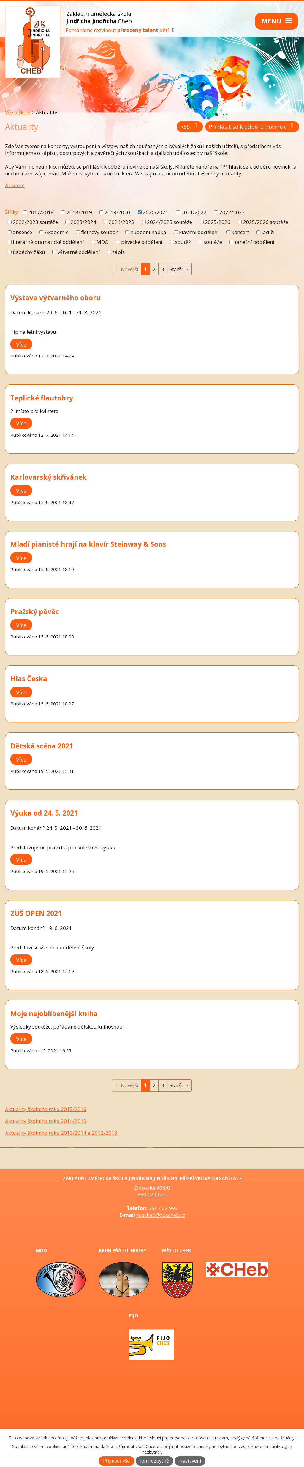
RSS (190, 126)
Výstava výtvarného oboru (55, 297)
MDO (102, 242)
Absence (15, 185)
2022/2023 (232, 212)
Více (21, 344)
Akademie (57, 232)
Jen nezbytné (154, 1461)
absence (22, 232)
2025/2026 (217, 222)
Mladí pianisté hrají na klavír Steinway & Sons (88, 544)
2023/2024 (83, 222)
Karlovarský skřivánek (48, 477)
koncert (240, 232)
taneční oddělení (254, 242)
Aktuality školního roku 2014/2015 (45, 1121)
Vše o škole (18, 112)
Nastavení (190, 1461)
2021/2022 (194, 212)
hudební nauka (148, 232)
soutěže (213, 242)
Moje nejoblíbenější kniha (54, 1013)
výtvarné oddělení (79, 252)
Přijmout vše (116, 1461)
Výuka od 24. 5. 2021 (44, 813)
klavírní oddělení (199, 232)
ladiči (268, 232)
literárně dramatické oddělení (48, 242)
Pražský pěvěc (34, 611)
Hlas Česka (28, 678)
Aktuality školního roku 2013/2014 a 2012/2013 (61, 1132)
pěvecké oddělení (141, 242)
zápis (118, 252)
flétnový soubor (99, 232)
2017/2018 (41, 212)
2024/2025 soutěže (169, 222)
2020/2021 (155, 212)
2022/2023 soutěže (35, 222)
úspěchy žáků (29, 252)
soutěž (183, 242)
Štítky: (12, 211)
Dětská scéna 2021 (41, 746)
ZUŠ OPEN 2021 (36, 913)
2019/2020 (117, 212)
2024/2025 (121, 222)
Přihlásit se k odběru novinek (252, 126)
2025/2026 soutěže (265, 222)
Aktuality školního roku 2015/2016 (45, 1109)
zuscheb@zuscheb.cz (160, 1215)
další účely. (285, 1438)
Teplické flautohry (41, 398)
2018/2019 (79, 212)
